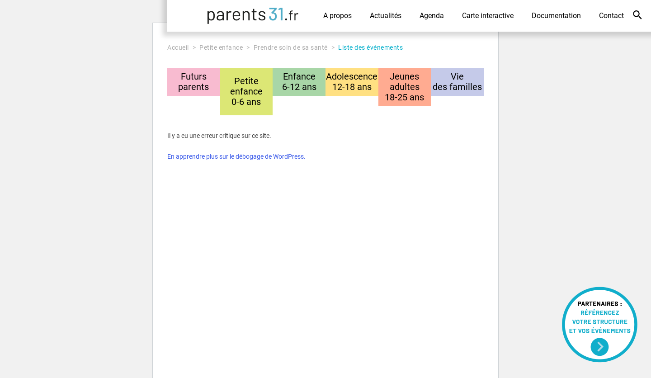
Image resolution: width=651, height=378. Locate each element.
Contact (611, 15)
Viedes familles (457, 81)
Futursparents (193, 81)
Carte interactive (488, 15)
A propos (337, 15)
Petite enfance (221, 47)
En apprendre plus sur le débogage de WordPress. (236, 156)
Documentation (556, 15)
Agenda (432, 15)
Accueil (178, 47)
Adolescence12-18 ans (351, 81)
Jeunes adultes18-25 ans (404, 87)
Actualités (385, 15)
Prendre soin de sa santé (291, 47)
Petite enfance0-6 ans (246, 91)
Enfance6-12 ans (299, 81)
